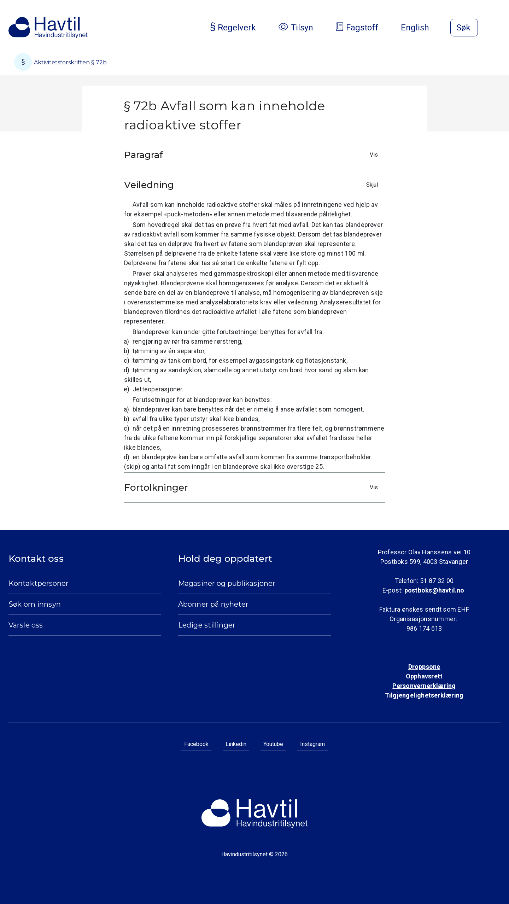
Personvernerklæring (424, 685)
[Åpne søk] (464, 27)
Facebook (196, 744)
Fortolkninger (252, 487)
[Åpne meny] (496, 28)
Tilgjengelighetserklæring (424, 695)
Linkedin (236, 744)
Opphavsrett (424, 676)
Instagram (312, 744)
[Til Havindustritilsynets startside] (48, 27)
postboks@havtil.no (435, 590)
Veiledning (252, 185)
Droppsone (424, 666)
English (420, 27)
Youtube (273, 744)
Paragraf (252, 155)
